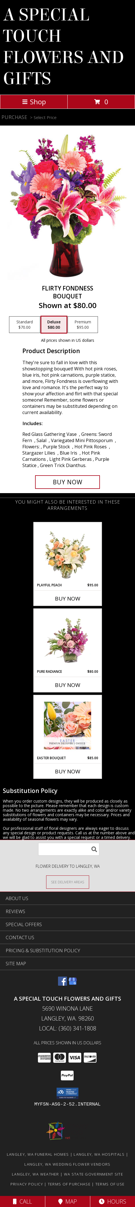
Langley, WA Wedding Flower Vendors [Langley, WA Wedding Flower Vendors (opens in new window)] (67, 1164)
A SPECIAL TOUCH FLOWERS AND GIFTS (63, 46)
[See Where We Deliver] (67, 881)
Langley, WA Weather (35, 1174)
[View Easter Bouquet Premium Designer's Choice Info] (67, 725)
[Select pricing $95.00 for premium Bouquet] (83, 325)
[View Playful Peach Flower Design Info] (67, 552)
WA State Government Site (93, 1174)
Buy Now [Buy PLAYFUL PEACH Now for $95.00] (67, 598)
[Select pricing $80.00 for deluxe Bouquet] (54, 325)
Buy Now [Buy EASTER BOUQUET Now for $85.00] (67, 771)
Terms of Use (110, 1184)
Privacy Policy (26, 1184)
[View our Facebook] (62, 984)
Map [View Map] (67, 1201)
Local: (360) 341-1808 (67, 1028)
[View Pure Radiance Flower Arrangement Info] (67, 639)
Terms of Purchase (69, 1184)
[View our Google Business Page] (72, 984)
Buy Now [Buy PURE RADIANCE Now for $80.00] (67, 685)
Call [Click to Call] (22, 1201)
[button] (67, 1093)
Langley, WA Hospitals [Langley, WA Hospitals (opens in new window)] (99, 1154)
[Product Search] (68, 849)
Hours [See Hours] (112, 1201)
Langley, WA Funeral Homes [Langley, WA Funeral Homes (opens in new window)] (38, 1154)
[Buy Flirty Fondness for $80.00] (67, 482)
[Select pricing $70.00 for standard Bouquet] (24, 325)
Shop (34, 101)
